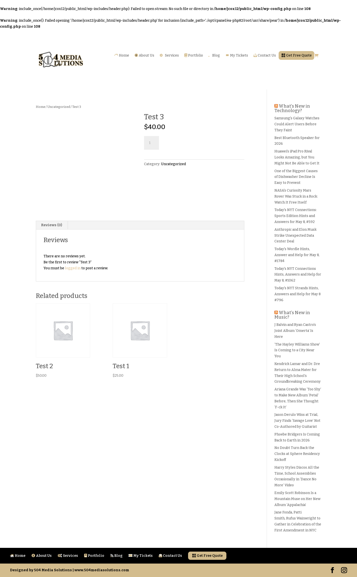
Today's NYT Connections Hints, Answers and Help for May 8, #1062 (297, 275)
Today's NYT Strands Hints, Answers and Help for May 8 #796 (297, 294)
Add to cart (182, 142)
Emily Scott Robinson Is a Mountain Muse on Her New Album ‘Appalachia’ (297, 499)
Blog (214, 56)
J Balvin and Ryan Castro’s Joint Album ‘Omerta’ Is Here (295, 331)
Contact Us (265, 56)
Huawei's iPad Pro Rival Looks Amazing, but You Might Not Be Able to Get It (296, 157)
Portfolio (193, 56)
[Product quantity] (151, 143)
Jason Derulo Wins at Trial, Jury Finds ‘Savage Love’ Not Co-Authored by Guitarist (297, 421)
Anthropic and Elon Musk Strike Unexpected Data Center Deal (295, 235)
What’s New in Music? (292, 315)
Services (169, 56)
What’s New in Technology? (292, 108)
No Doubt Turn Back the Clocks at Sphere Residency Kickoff (297, 454)
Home (121, 56)
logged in (73, 268)
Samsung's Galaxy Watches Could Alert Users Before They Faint (296, 124)
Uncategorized (58, 107)
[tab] (52, 225)
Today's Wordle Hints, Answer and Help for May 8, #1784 (296, 255)
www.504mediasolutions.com (101, 570)
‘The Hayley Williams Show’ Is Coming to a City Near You (297, 350)
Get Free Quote (296, 55)
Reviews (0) (51, 225)
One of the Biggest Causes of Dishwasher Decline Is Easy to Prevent (296, 177)
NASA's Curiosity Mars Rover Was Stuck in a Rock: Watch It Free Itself (296, 196)
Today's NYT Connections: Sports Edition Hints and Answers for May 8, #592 (295, 216)
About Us (144, 56)
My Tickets (236, 56)
